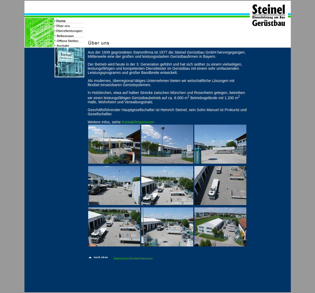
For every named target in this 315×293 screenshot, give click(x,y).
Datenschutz (121, 258)
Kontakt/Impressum (138, 122)
